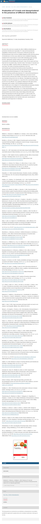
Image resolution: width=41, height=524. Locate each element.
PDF (5, 463)
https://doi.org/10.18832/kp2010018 (10, 301)
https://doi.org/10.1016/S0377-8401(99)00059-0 (12, 184)
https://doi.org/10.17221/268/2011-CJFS (10, 257)
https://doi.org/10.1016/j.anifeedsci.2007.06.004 (12, 279)
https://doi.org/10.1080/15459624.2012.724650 (12, 345)
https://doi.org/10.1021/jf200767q (14, 289)
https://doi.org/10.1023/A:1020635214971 (11, 145)
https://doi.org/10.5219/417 (11, 36)
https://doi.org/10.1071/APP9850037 (14, 326)
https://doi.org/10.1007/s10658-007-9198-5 (15, 194)
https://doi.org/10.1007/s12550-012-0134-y (23, 434)
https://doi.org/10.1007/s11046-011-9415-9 (11, 403)
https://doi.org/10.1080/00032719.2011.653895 (12, 237)
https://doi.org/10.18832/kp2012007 (10, 137)
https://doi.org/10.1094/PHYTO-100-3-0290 (11, 168)
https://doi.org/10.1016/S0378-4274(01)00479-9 (12, 158)
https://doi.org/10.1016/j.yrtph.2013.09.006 (15, 421)
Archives (8, 6)
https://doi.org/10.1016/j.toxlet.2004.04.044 (11, 365)
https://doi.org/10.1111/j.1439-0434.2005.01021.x (25, 227)
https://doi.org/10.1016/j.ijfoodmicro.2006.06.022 (25, 357)
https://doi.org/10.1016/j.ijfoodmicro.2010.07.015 (13, 271)
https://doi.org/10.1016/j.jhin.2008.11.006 (11, 375)
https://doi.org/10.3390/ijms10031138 (10, 412)
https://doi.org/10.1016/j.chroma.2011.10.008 (12, 316)
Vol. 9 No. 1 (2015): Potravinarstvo (19, 6)
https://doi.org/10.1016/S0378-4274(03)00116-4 (12, 391)
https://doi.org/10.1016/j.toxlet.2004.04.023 (13, 335)
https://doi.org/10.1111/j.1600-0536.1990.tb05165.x (18, 245)
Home (3, 6)
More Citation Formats (9, 485)
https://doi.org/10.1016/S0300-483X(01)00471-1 (14, 263)
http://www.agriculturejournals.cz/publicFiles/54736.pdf (14, 255)
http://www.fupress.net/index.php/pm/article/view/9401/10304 (16, 207)
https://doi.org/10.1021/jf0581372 (9, 216)
